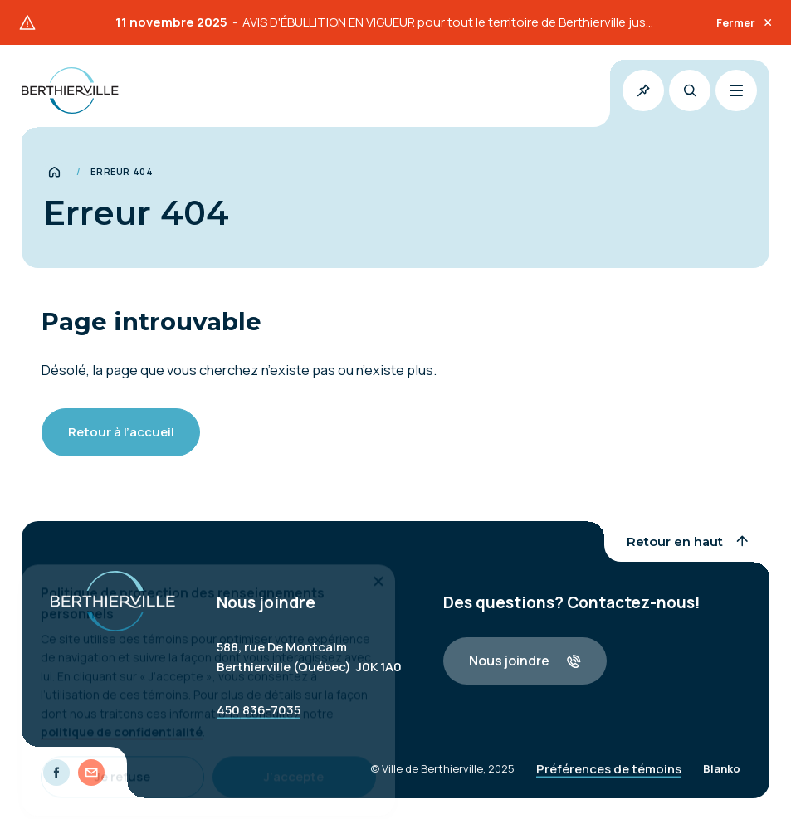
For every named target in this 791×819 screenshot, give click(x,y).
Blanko (721, 776)
